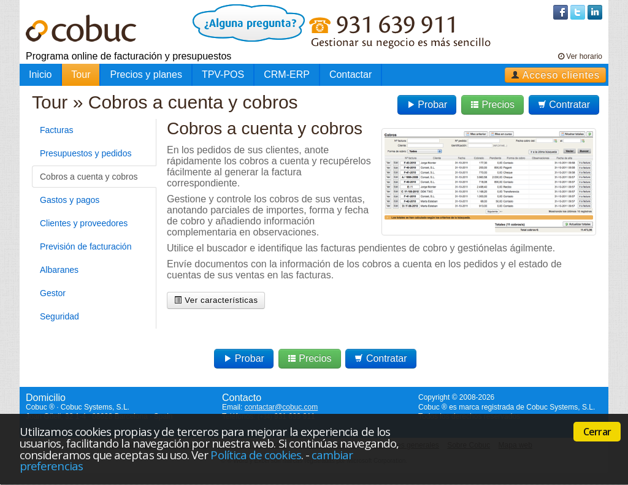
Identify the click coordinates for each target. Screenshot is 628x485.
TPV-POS (223, 74)
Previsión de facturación (85, 246)
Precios (492, 104)
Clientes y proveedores (84, 223)
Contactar (350, 74)
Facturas (56, 130)
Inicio (40, 74)
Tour (80, 74)
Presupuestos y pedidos (85, 153)
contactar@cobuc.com (281, 407)
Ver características (216, 300)
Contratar (564, 104)
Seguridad (59, 316)
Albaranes (59, 270)
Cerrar (597, 431)
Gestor (53, 293)
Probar (427, 104)
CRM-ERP (287, 74)
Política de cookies (255, 454)
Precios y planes (146, 74)
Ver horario (580, 56)
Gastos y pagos (69, 200)
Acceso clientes (555, 75)
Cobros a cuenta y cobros (89, 176)
